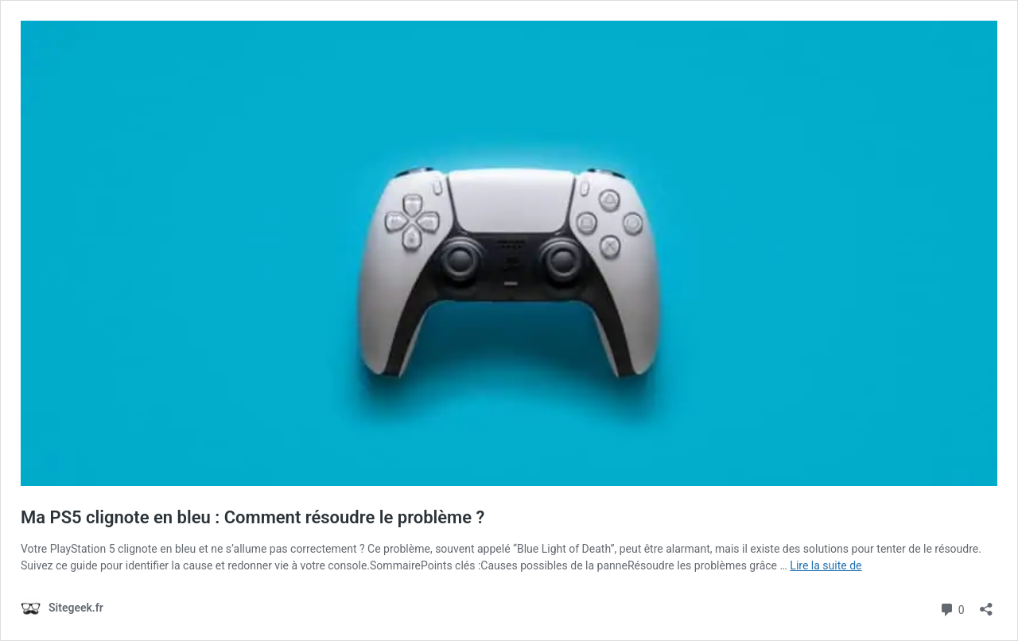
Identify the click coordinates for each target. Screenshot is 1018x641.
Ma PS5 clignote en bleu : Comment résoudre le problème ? (252, 517)
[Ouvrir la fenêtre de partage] (986, 604)
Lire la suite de (825, 565)
